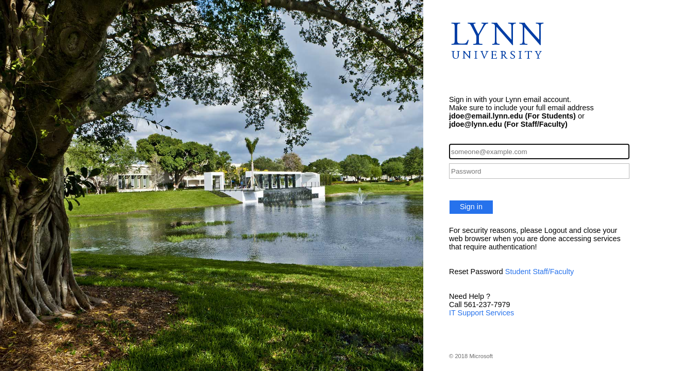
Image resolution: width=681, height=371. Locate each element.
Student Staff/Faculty (539, 271)
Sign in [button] (471, 207)
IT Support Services (481, 313)
